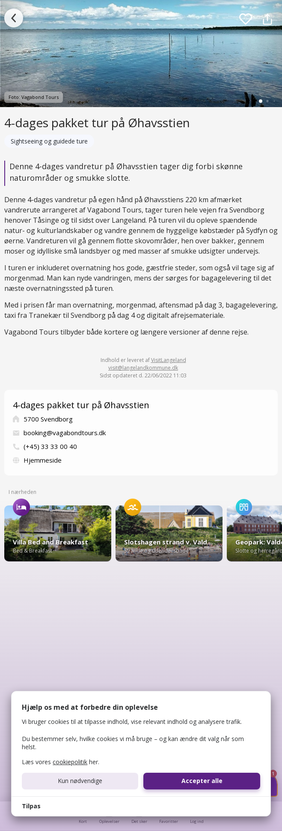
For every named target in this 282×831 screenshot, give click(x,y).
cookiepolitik (70, 762)
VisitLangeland (168, 360)
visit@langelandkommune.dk (143, 367)
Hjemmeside (43, 460)
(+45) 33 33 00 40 (50, 446)
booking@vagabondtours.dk (65, 432)
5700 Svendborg (48, 419)
